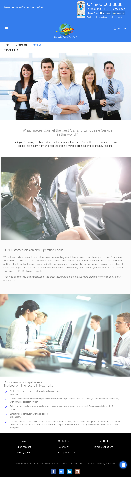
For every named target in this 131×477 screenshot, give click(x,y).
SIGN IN (120, 28)
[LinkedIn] (69, 471)
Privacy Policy (23, 452)
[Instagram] (77, 471)
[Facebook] (53, 471)
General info (23, 44)
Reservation (63, 447)
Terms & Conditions (103, 447)
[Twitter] (61, 471)
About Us (37, 44)
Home (9, 44)
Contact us (63, 441)
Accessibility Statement (63, 452)
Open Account (24, 447)
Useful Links (104, 441)
